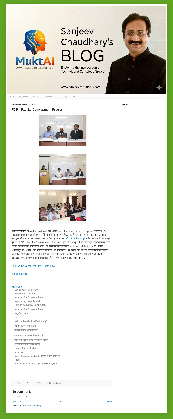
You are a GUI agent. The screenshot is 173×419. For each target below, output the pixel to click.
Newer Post (17, 402)
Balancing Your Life (25, 293)
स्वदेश (17, 360)
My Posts (37, 96)
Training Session (67, 96)
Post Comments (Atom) (31, 406)
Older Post (107, 402)
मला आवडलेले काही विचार (25, 290)
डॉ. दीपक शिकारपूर (75, 238)
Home (12, 96)
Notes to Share (19, 274)
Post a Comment (21, 396)
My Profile (50, 96)
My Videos (24, 96)
